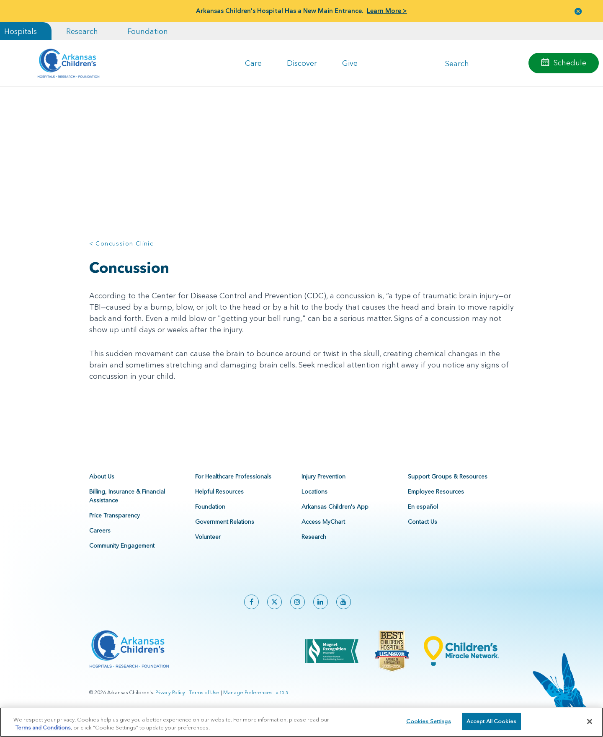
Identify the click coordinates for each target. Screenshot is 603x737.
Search (457, 63)
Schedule (570, 62)
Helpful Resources (219, 503)
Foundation (147, 31)
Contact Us (422, 533)
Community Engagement (122, 557)
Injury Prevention (323, 487)
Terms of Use (204, 704)
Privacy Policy (170, 704)
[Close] (589, 721)
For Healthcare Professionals (233, 487)
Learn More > (387, 11)
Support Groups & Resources (447, 487)
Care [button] (253, 63)
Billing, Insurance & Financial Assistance (127, 507)
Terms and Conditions (43, 727)
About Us (101, 487)
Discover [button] (302, 63)
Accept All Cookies (491, 721)
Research (82, 31)
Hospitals (20, 31)
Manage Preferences (247, 704)
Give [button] (350, 63)
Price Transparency (114, 526)
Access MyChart (323, 533)
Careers (100, 542)
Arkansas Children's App (335, 518)
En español (423, 518)
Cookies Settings (428, 721)
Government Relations (224, 533)
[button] (578, 11)
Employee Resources (436, 503)
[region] (301, 722)
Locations (314, 503)
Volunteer (208, 548)
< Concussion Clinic (121, 243)
